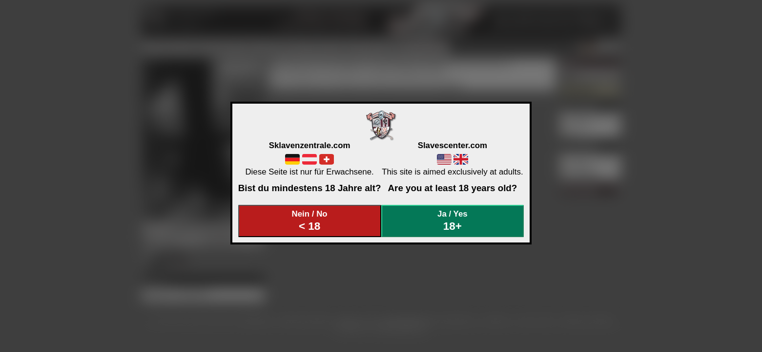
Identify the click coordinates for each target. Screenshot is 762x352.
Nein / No (309, 220)
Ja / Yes (452, 220)
